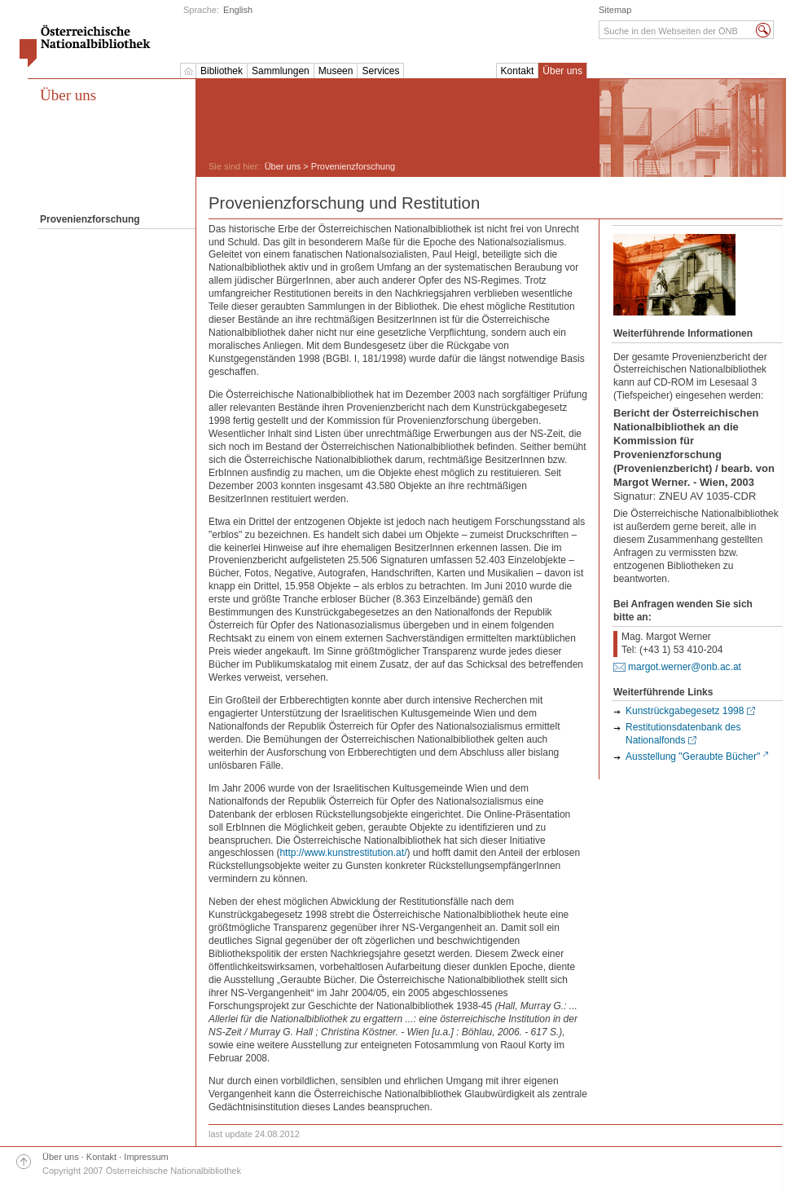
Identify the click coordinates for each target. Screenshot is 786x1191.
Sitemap (615, 10)
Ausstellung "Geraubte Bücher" (693, 756)
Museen (335, 71)
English (237, 10)
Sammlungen (281, 71)
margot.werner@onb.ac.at (684, 667)
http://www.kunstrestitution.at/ (342, 852)
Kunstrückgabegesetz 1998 (685, 711)
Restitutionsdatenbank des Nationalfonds (683, 733)
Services (380, 71)
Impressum (146, 1157)
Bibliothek (221, 71)
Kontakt (517, 71)
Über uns (562, 71)
